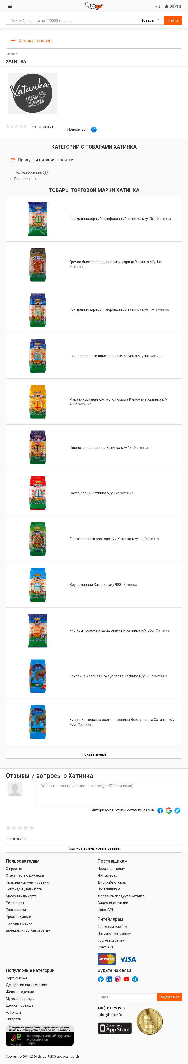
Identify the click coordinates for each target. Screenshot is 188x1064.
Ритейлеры (15, 903)
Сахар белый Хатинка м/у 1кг (94, 493)
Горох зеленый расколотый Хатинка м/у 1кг (107, 539)
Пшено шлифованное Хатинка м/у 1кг (101, 447)
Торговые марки (19, 923)
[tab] (94, 40)
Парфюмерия (17, 978)
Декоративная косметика (27, 985)
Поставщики (16, 910)
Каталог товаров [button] (31, 41)
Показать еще (94, 754)
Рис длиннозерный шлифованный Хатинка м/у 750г (113, 218)
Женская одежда (20, 992)
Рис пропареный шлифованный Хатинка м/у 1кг (110, 356)
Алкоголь (13, 1012)
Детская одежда (19, 1005)
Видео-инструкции (113, 903)
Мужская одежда (20, 999)
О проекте (14, 869)
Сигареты (14, 1019)
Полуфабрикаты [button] (31, 172)
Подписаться (169, 997)
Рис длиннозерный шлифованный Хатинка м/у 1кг (112, 310)
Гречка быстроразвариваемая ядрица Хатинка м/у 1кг (116, 262)
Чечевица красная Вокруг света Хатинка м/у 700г (111, 676)
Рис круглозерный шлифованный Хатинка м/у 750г (112, 630)
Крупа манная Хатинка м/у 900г (96, 584)
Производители (18, 917)
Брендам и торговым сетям (28, 930)
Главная (11, 54)
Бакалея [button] (25, 179)
